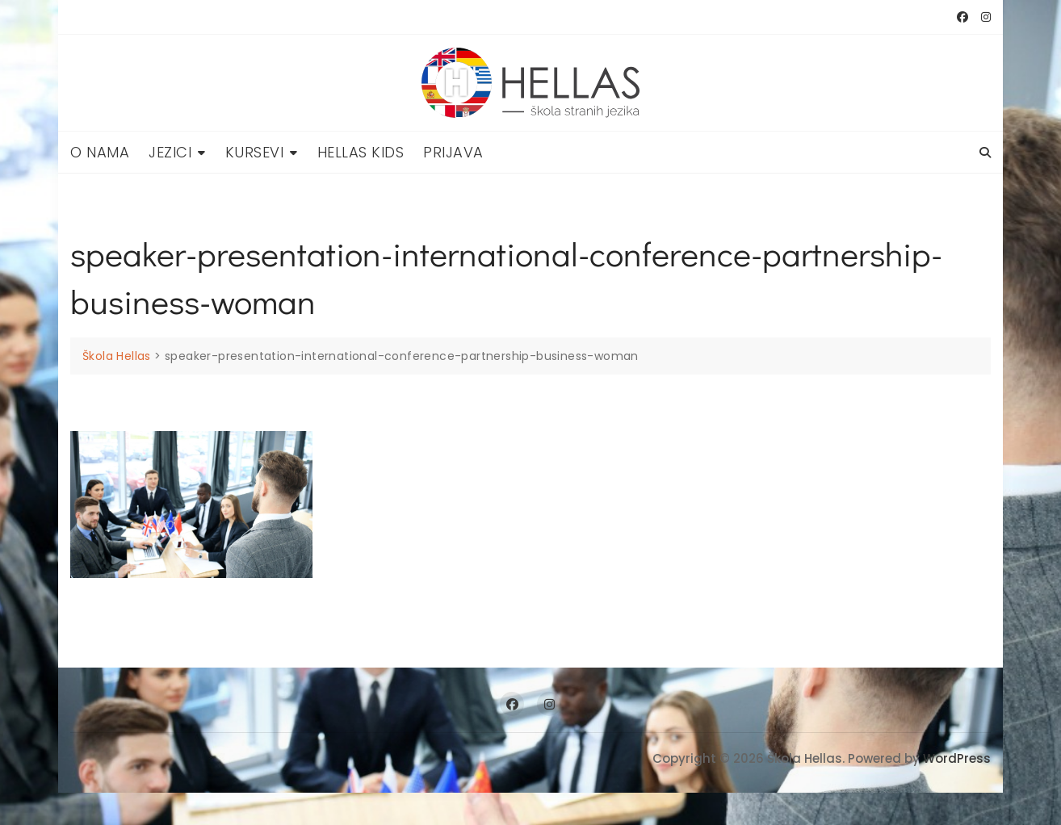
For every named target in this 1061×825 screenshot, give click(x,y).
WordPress (957, 758)
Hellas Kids (361, 152)
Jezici (170, 152)
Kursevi (254, 152)
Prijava (453, 152)
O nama (99, 152)
